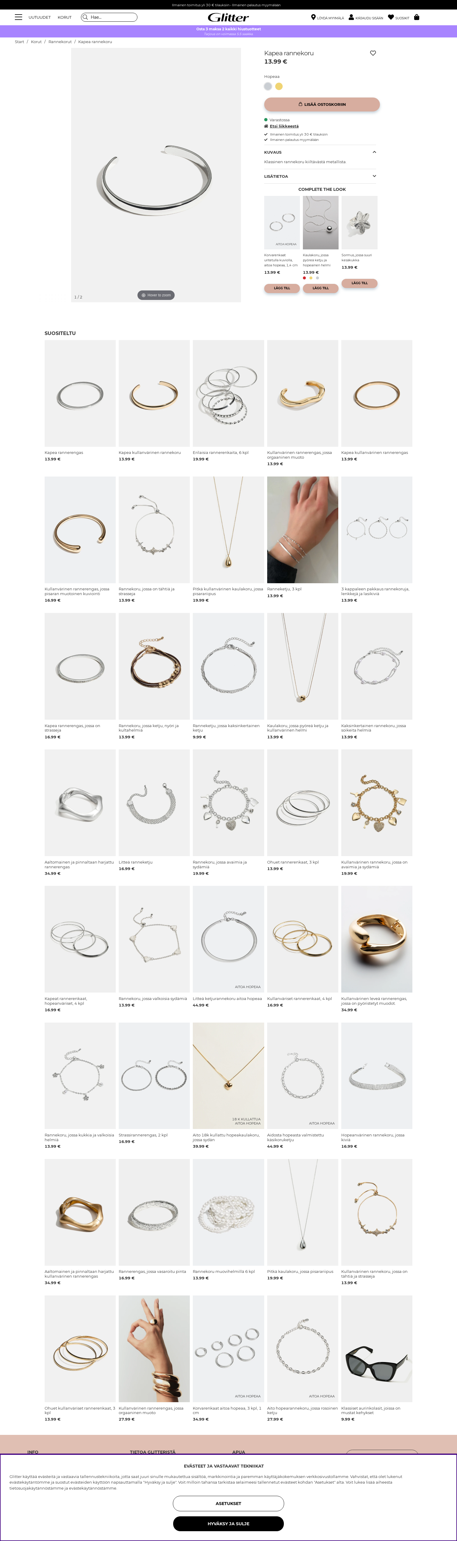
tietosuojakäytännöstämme (37, 1488)
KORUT (64, 17)
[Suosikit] (401, 17)
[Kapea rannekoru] (269, 86)
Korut (36, 42)
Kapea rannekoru (95, 42)
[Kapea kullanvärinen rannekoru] (280, 86)
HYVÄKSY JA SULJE (228, 1523)
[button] (368, 17)
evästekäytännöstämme (92, 1488)
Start (19, 42)
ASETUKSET (228, 1503)
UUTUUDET (40, 17)
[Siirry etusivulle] (228, 17)
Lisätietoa (276, 176)
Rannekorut (60, 42)
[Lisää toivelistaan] (373, 53)
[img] (53, 64)
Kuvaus (272, 152)
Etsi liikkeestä (281, 126)
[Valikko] (19, 17)
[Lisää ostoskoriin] (322, 104)
